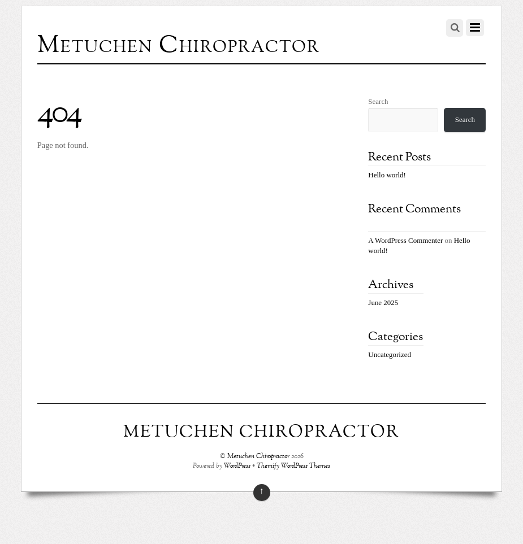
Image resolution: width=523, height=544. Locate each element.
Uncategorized (389, 354)
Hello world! (387, 175)
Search (378, 101)
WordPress (237, 466)
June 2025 (383, 302)
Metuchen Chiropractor (258, 457)
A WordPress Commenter (405, 240)
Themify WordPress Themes (293, 466)
